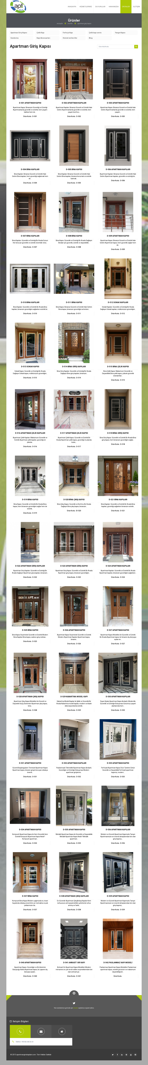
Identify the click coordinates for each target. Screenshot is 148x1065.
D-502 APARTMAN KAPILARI (74, 103)
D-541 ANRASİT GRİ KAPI (74, 962)
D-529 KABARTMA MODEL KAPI (74, 696)
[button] (9, 998)
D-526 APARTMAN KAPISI (74, 630)
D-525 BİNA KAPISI (30, 630)
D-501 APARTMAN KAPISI (30, 103)
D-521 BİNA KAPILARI (118, 499)
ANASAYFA (72, 7)
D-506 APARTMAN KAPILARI (118, 169)
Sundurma (14, 38)
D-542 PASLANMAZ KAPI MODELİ (117, 962)
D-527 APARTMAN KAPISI (118, 630)
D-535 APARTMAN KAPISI (74, 829)
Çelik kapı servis (95, 33)
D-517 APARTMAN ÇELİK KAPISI (74, 433)
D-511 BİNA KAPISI (74, 302)
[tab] (20, 1031)
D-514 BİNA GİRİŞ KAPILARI (74, 366)
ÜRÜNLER (126, 7)
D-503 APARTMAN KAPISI (118, 103)
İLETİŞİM (136, 7)
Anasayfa (60, 23)
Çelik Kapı (40, 33)
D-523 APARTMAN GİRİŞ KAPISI (74, 566)
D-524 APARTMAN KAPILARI (118, 566)
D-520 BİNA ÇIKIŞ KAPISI (74, 499)
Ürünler (70, 23)
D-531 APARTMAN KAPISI (30, 763)
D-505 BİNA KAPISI (74, 169)
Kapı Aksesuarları (43, 38)
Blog (90, 38)
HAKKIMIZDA (114, 7)
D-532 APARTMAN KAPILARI (74, 763)
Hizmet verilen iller (70, 38)
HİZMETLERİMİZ (86, 7)
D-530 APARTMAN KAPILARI (118, 696)
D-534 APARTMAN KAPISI (30, 829)
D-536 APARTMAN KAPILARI (118, 829)
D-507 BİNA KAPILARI (30, 236)
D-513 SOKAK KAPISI (30, 366)
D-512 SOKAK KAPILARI (118, 302)
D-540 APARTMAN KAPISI (30, 962)
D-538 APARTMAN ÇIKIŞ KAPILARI (74, 896)
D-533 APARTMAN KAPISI (118, 763)
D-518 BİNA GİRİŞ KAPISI (118, 433)
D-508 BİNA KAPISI (74, 236)
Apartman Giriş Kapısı (19, 33)
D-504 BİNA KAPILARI (30, 169)
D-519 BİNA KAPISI (30, 499)
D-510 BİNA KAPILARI (30, 302)
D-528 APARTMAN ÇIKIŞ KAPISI (30, 696)
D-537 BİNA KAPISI (30, 896)
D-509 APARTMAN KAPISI (118, 236)
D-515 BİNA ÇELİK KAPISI (118, 366)
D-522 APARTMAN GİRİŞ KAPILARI (30, 566)
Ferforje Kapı (68, 33)
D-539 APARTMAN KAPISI (118, 896)
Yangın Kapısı (120, 33)
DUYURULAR (100, 7)
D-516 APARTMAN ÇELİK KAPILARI (30, 433)
